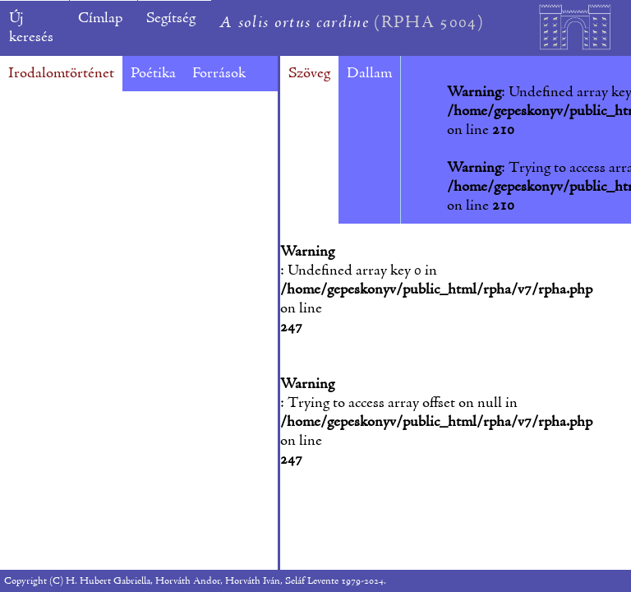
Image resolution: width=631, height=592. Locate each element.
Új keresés (31, 28)
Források (219, 73)
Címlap (100, 18)
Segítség (171, 18)
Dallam (369, 73)
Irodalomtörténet (61, 73)
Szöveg (309, 73)
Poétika (153, 73)
